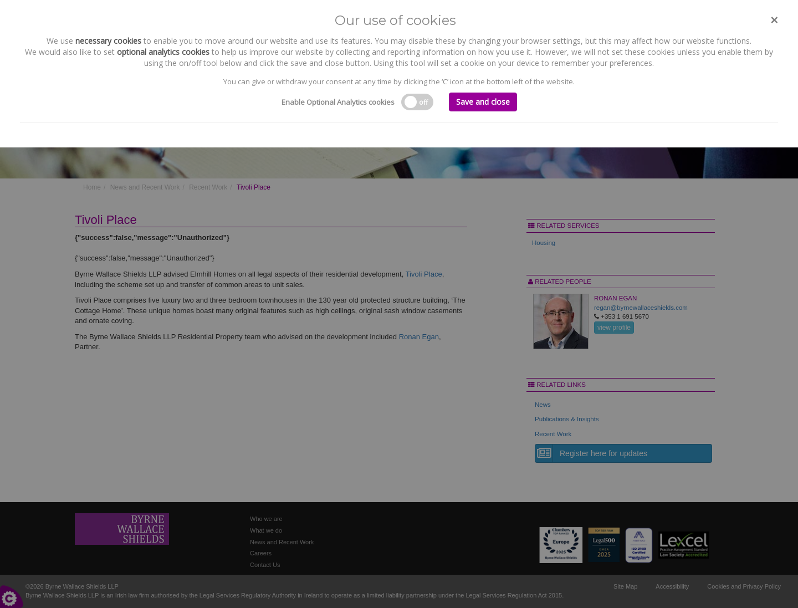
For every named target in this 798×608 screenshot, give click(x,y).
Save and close (483, 101)
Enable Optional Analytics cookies (338, 102)
